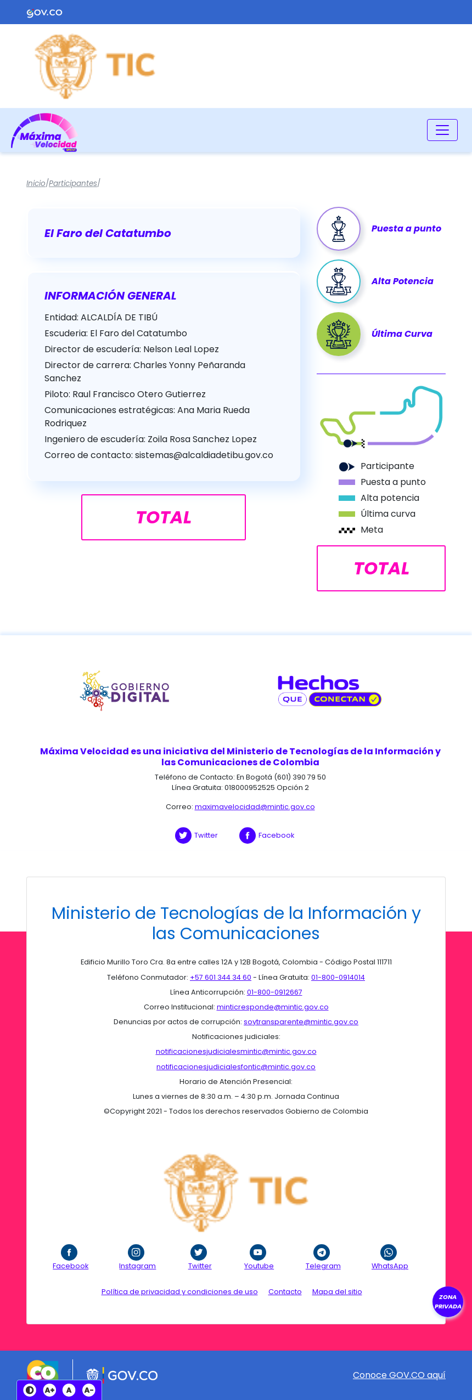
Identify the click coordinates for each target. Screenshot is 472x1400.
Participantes (73, 183)
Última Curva (402, 334)
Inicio (36, 183)
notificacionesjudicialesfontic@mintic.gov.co (236, 1066)
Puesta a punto (406, 228)
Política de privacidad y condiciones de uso (180, 1291)
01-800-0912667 (274, 992)
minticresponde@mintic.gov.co (273, 1007)
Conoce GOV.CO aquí (399, 1375)
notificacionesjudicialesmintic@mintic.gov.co (236, 1051)
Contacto (285, 1291)
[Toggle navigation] (442, 130)
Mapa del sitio (337, 1291)
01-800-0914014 (338, 977)
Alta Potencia (403, 281)
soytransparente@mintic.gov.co (301, 1021)
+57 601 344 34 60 (220, 977)
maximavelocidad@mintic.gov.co (255, 806)
